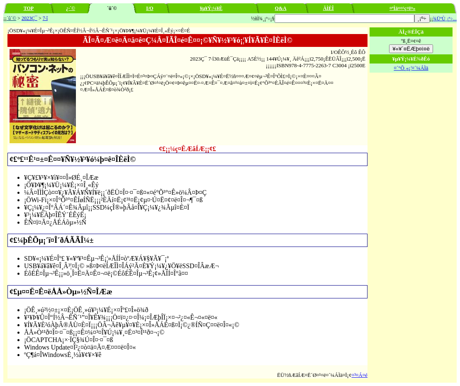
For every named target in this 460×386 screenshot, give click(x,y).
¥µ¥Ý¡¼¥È (211, 8)
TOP (29, 8)
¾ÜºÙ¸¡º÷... (445, 19)
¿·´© (70, 8)
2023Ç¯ (29, 18)
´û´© (11, 18)
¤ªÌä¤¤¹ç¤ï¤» (402, 8)
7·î (45, 18)
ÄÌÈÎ (328, 8)
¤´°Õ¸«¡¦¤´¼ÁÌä (411, 68)
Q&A (281, 8)
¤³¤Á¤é (359, 375)
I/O (149, 8)
